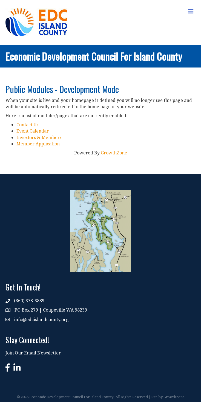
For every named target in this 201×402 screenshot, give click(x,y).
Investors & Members (39, 137)
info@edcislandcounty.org (41, 319)
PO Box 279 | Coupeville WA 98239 (51, 310)
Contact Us (27, 125)
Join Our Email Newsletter (33, 353)
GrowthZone (114, 153)
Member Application (38, 144)
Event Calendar (32, 131)
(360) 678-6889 (29, 301)
